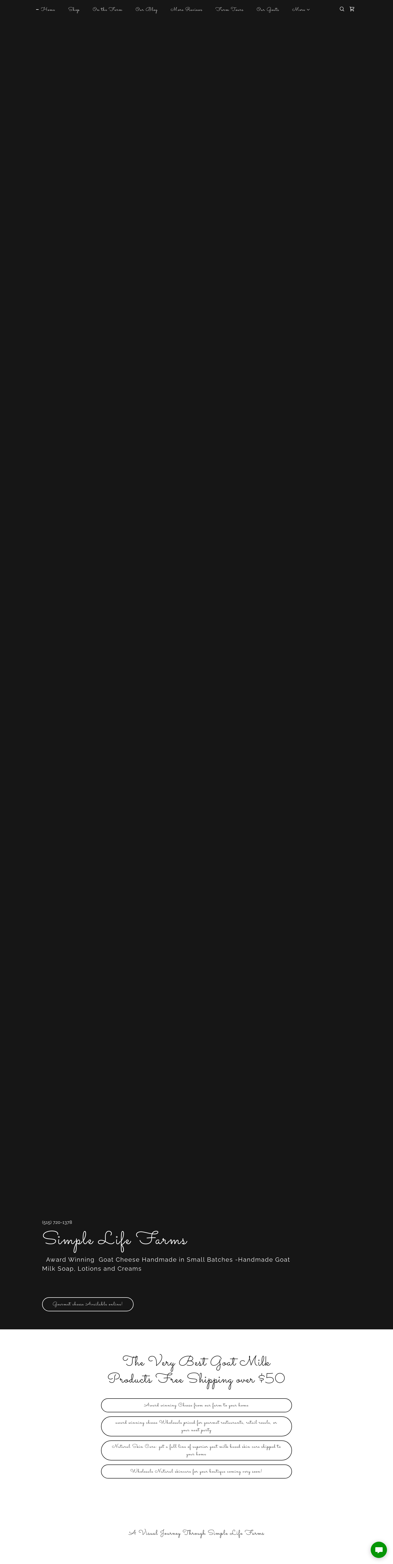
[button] (298, 10)
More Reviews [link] (187, 10)
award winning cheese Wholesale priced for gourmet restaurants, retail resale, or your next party (196, 1426)
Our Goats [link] (268, 10)
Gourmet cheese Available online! (88, 1304)
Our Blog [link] (147, 10)
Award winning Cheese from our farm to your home (196, 1405)
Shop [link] (74, 10)
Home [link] (48, 10)
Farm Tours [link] (230, 10)
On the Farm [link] (108, 10)
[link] (352, 9)
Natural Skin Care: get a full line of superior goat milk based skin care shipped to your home (196, 1450)
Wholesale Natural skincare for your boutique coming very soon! (196, 1471)
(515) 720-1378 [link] (57, 1222)
